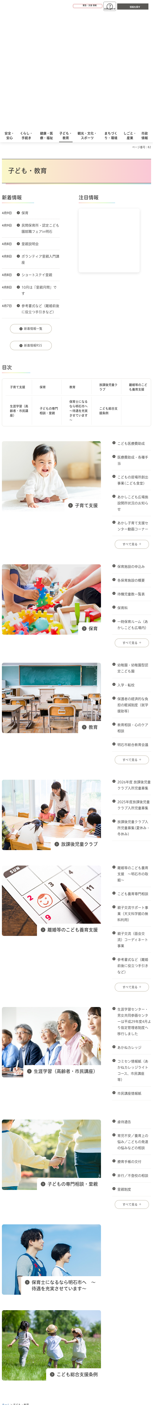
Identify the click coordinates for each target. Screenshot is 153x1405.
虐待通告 (124, 1005)
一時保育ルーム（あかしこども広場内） (132, 507)
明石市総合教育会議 (132, 627)
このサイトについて (33, 1301)
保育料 (122, 491)
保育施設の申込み (131, 449)
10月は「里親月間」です (39, 173)
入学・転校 (126, 568)
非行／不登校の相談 (132, 1058)
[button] (73, 6)
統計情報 (91, 1354)
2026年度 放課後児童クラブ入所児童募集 (134, 668)
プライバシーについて (35, 1307)
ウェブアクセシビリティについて (86, 1301)
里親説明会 (30, 127)
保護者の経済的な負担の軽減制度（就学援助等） (132, 588)
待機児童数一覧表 (131, 477)
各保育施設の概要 (131, 463)
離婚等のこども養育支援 (138, 270)
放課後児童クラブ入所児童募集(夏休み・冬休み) (133, 711)
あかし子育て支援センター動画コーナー (132, 409)
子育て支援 (17, 270)
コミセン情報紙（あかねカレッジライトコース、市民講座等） (132, 953)
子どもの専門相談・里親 (49, 294)
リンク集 (72, 1307)
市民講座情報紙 (129, 976)
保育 (25, 96)
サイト (99, 1307)
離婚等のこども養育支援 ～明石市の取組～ (132, 757)
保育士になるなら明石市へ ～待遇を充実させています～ (80, 294)
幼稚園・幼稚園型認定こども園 (132, 551)
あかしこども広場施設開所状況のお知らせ (132, 386)
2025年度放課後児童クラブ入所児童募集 (133, 688)
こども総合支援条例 (108, 294)
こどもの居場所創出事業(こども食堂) (132, 363)
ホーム (6, 1287)
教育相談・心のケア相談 (132, 611)
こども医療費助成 (131, 326)
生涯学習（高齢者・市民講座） (19, 294)
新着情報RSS (33, 228)
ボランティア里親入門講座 (40, 142)
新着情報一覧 (33, 211)
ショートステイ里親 (37, 158)
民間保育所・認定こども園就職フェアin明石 (40, 111)
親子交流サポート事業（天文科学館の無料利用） (132, 797)
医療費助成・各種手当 (132, 343)
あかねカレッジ (129, 930)
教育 (72, 270)
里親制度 (124, 1072)
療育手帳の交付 (129, 1044)
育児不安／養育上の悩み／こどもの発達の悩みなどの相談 (132, 1025)
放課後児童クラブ (108, 270)
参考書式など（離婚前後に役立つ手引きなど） (40, 192)
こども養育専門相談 (132, 777)
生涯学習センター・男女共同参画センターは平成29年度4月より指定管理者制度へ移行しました (134, 905)
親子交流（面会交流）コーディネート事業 (132, 823)
